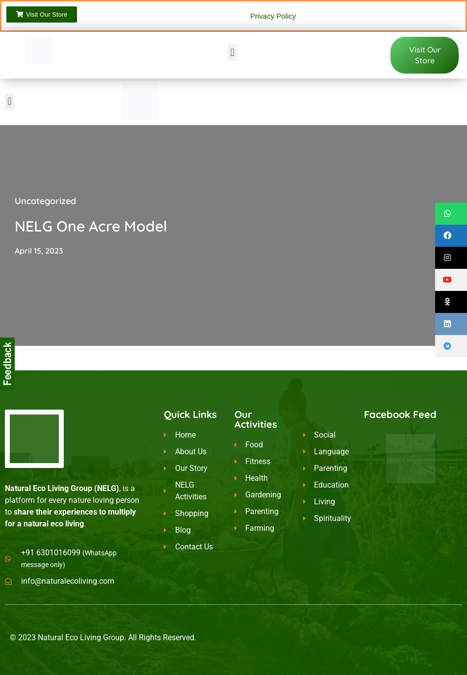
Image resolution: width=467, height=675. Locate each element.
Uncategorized (45, 201)
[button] (232, 53)
